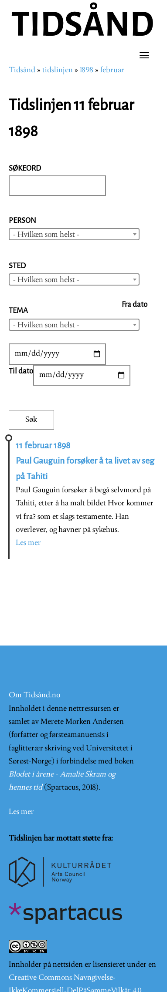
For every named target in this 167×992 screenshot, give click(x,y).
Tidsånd (22, 70)
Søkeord (25, 168)
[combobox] (74, 234)
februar (112, 70)
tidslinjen (57, 70)
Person (22, 220)
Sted (17, 266)
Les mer (28, 543)
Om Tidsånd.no (34, 695)
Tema (18, 310)
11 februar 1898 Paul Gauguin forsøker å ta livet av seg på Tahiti (85, 461)
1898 (86, 70)
